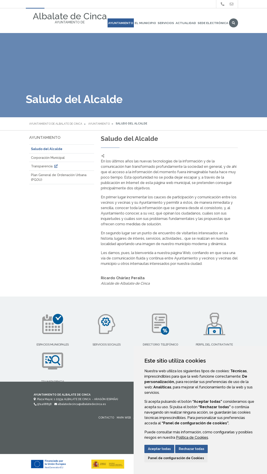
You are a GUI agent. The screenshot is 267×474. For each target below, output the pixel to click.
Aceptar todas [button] (159, 449)
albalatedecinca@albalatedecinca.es (80, 404)
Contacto (106, 417)
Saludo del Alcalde (46, 149)
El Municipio (145, 23)
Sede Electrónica (213, 23)
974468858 (43, 404)
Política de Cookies (192, 437)
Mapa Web (124, 417)
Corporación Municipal (48, 157)
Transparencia (45, 166)
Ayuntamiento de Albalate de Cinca (55, 123)
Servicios (166, 23)
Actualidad (186, 23)
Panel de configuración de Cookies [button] (176, 458)
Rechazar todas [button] (191, 449)
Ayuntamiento (120, 23)
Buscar (233, 22)
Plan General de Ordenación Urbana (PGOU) (58, 177)
